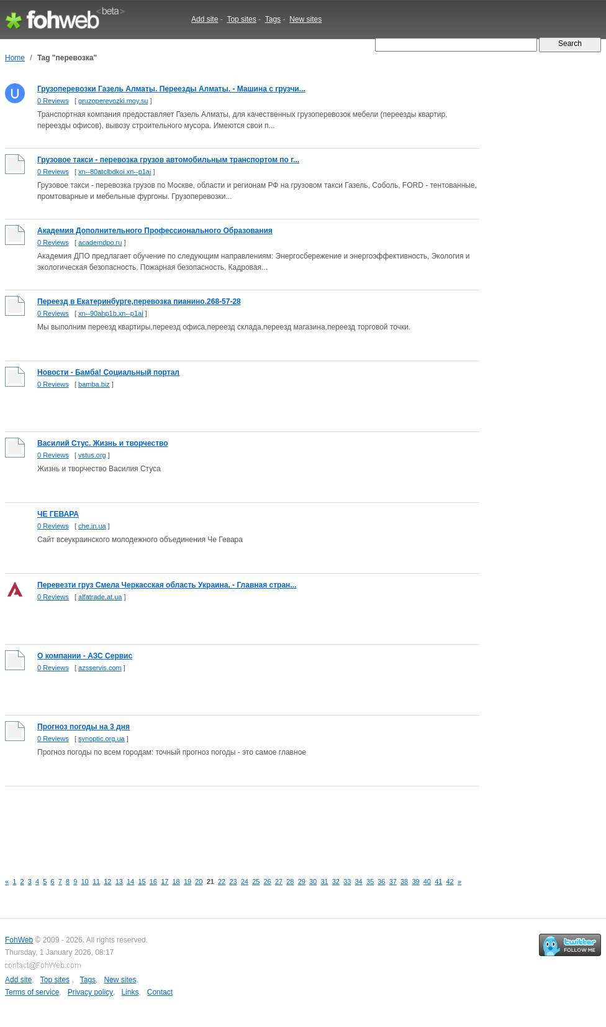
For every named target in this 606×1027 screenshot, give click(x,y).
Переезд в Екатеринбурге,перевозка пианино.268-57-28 (139, 301)
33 (347, 881)
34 (359, 881)
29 (301, 881)
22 (221, 881)
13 (119, 881)
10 (85, 881)
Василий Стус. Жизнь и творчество (102, 443)
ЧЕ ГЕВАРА (58, 514)
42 (450, 881)
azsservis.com (100, 667)
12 (107, 881)
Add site (204, 19)
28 (290, 881)
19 (187, 881)
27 (279, 881)
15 (141, 881)
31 (324, 881)
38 (404, 881)
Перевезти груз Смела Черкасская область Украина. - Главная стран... (166, 585)
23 (233, 881)
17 (164, 881)
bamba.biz (94, 384)
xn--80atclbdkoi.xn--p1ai (114, 171)
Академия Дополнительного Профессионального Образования (155, 230)
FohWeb (19, 940)
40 (427, 881)
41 (438, 881)
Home (15, 57)
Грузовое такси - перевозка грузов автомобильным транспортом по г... (168, 159)
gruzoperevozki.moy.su (113, 100)
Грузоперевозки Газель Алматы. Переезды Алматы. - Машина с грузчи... (171, 89)
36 (381, 881)
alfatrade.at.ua (100, 597)
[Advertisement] (231, 822)
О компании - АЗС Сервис (84, 656)
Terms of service (32, 992)
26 (267, 881)
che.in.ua (92, 526)
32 (336, 881)
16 (153, 881)
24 (244, 881)
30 (313, 881)
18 (176, 881)
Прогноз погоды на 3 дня (83, 726)
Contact (160, 992)
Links (129, 992)
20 (198, 881)
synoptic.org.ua (101, 738)
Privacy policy (90, 992)
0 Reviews (53, 100)
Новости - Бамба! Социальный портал (108, 372)
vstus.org (92, 455)
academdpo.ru (100, 242)
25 (256, 881)
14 (130, 881)
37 (393, 881)
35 (370, 881)
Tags (273, 19)
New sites (305, 19)
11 (96, 881)
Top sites (241, 19)
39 (415, 881)
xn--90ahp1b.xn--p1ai (110, 313)
